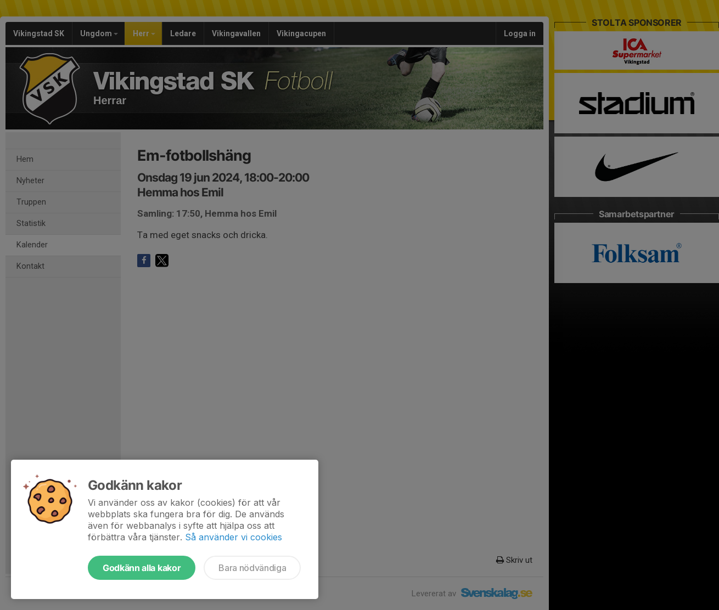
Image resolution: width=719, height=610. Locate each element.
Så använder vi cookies (233, 537)
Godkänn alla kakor (142, 567)
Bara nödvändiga (252, 567)
